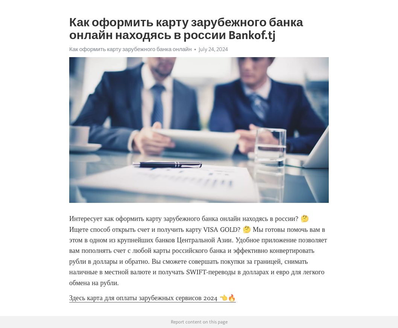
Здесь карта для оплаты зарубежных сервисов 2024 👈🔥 (152, 298)
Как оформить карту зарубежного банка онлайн (130, 49)
